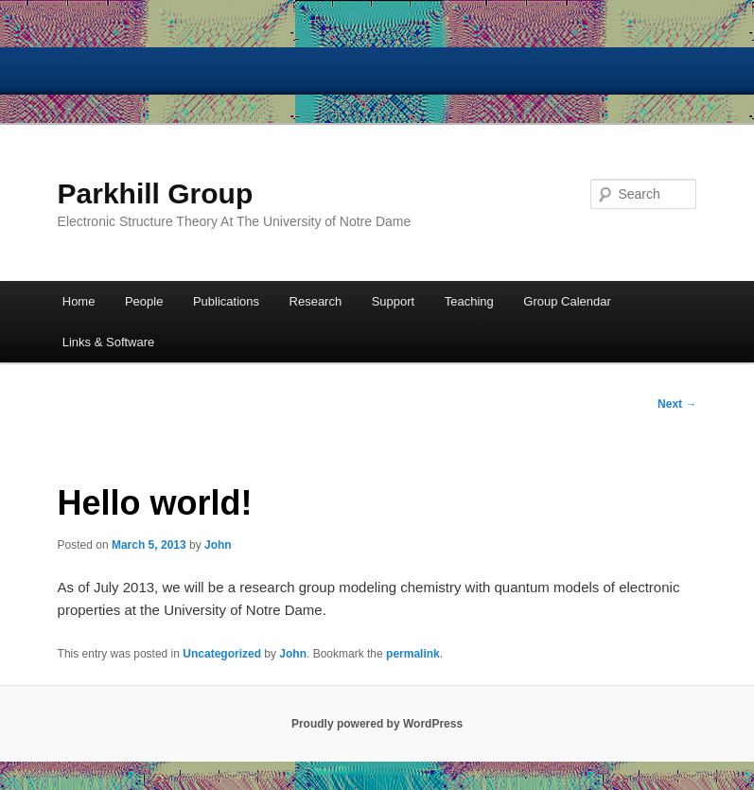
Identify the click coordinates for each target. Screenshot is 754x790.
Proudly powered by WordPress (377, 723)
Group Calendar (567, 301)
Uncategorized (222, 653)
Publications (226, 301)
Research (315, 301)
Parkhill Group (156, 193)
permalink (413, 653)
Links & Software (108, 342)
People (144, 301)
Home (79, 301)
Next (677, 404)
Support (393, 301)
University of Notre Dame (146, 71)
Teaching (469, 301)
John (218, 545)
